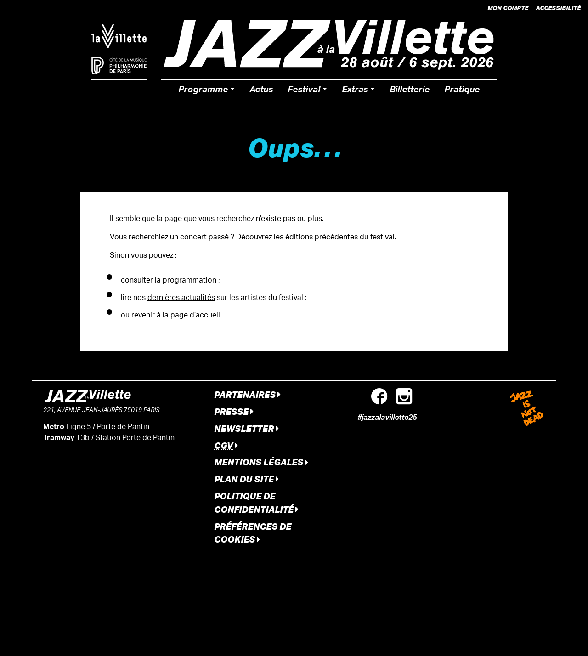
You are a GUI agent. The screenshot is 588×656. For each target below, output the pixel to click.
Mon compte (507, 7)
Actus (261, 91)
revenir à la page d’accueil (175, 315)
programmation (189, 280)
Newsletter (246, 428)
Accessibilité (558, 7)
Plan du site (246, 479)
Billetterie (410, 91)
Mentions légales (261, 462)
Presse (234, 411)
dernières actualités (181, 298)
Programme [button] (203, 91)
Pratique (462, 91)
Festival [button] (304, 91)
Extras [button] (355, 91)
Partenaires (247, 394)
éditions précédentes (321, 237)
